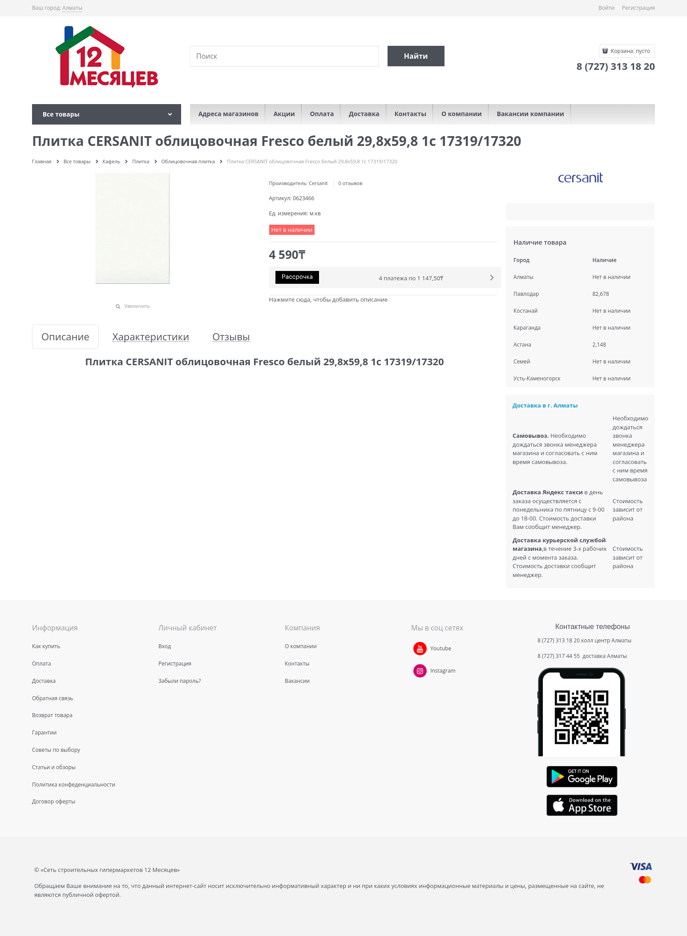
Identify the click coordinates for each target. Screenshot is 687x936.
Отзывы (231, 336)
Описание (65, 336)
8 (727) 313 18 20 (558, 640)
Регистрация (638, 8)
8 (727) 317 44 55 (559, 656)
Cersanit (318, 183)
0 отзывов (351, 183)
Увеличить (137, 306)
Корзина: (630, 51)
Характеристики (151, 336)
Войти (606, 8)
